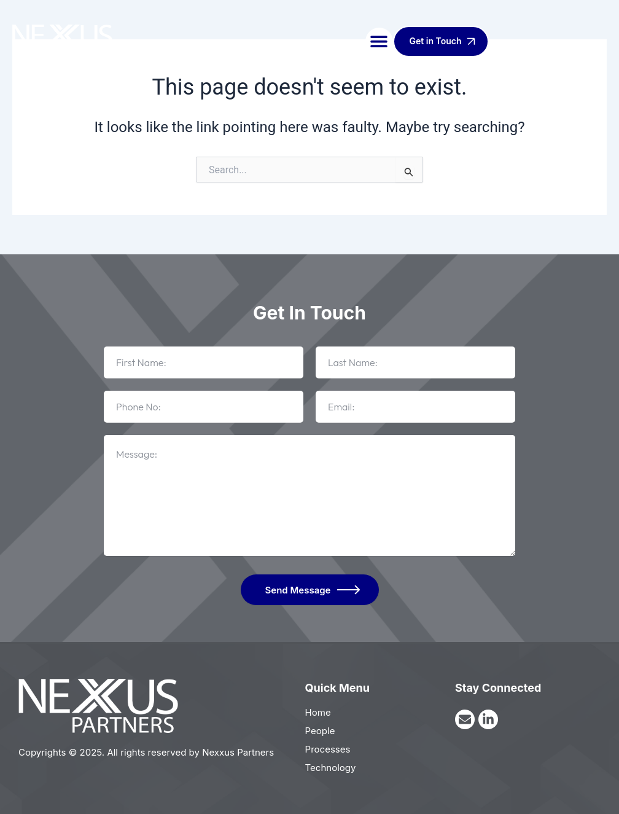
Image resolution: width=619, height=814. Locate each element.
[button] (379, 41)
